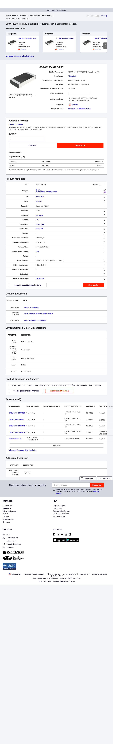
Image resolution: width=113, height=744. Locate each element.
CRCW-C (39, 201)
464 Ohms (39, 215)
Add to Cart (80, 145)
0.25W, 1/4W (40, 224)
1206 (37, 251)
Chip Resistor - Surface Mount (40, 16)
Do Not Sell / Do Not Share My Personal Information (56, 581)
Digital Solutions (8, 519)
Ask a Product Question (59, 391)
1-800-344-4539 (10, 538)
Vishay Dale (72, 76)
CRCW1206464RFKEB (27, 39)
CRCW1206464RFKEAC (17, 432)
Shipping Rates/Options (61, 511)
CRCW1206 (40, 279)
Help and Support (59, 506)
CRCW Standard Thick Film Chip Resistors (38, 314)
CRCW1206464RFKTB (102, 39)
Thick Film (39, 229)
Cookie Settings (58, 576)
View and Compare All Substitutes (20, 56)
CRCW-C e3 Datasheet (31, 307)
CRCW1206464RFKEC (64, 39)
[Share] (104, 16)
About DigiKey (8, 506)
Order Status (57, 508)
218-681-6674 (9, 541)
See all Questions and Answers (26, 391)
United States (15, 574)
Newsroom (6, 522)
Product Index (11, 16)
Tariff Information (59, 516)
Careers (5, 514)
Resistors (23, 16)
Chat (6, 534)
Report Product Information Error (27, 285)
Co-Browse (8, 548)
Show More (56, 445)
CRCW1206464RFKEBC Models (79, 109)
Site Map (6, 516)
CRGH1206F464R (15, 439)
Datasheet (73, 104)
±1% (37, 220)
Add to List (32, 145)
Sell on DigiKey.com (9, 511)
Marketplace (7, 508)
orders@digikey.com (12, 544)
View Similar (93, 285)
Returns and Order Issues (61, 514)
